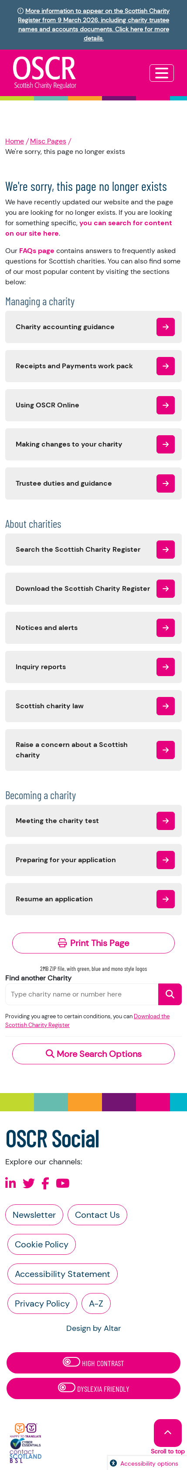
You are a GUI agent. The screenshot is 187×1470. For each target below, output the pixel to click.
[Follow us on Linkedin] (10, 1184)
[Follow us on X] (29, 1184)
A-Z (96, 1303)
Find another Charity (38, 978)
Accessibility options (149, 1463)
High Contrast (93, 1362)
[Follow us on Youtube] (63, 1184)
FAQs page (36, 250)
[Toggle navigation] (162, 73)
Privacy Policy (42, 1303)
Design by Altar (93, 1328)
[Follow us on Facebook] (45, 1184)
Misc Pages (48, 141)
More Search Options (94, 1054)
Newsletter (34, 1214)
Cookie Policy (41, 1244)
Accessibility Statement (62, 1274)
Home (14, 141)
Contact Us (97, 1214)
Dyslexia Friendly (93, 1388)
